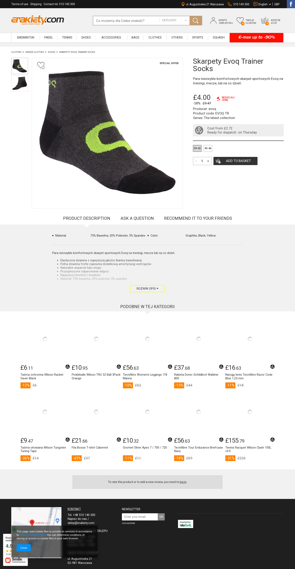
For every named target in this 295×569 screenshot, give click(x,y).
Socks (51, 52)
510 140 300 (241, 4)
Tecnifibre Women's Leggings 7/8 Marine (145, 376)
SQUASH (219, 37)
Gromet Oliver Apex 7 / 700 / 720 (145, 447)
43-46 (207, 148)
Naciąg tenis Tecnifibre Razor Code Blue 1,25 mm (248, 376)
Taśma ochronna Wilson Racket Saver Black (41, 376)
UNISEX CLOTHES (34, 52)
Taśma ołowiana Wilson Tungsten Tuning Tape (43, 449)
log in (183, 482)
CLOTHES (155, 37)
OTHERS (177, 37)
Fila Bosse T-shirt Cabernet (90, 447)
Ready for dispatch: (222, 132)
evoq (212, 109)
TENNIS (67, 37)
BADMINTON (25, 37)
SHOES (86, 37)
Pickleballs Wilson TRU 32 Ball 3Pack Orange (96, 376)
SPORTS (197, 37)
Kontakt (74, 509)
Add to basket (238, 161)
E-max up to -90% (256, 37)
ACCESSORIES (111, 37)
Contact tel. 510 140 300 (59, 4)
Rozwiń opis (147, 288)
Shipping (36, 4)
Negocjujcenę (228, 98)
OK (161, 516)
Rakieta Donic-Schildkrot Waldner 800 (196, 376)
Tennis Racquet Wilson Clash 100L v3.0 (248, 449)
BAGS (135, 37)
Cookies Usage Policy (32, 534)
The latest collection (219, 118)
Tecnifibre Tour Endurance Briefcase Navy (198, 449)
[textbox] (128, 20)
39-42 (197, 148)
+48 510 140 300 (84, 515)
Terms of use (19, 4)
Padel (48, 37)
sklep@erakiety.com (81, 523)
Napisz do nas (77, 519)
